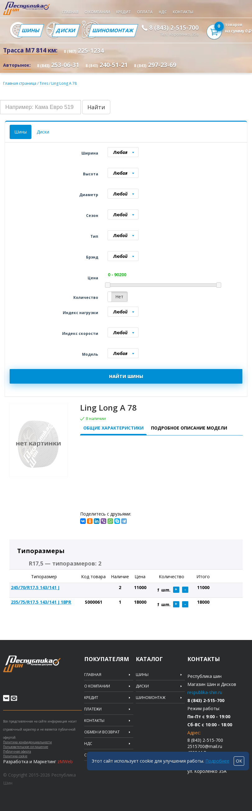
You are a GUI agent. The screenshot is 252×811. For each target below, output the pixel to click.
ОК (239, 761)
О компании (97, 12)
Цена (93, 278)
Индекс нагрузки (80, 312)
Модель (90, 354)
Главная (70, 12)
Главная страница (19, 83)
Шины (30, 30)
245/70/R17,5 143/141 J (35, 587)
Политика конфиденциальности (27, 742)
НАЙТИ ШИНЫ (126, 376)
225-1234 (84, 50)
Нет (119, 297)
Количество (85, 297)
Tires (44, 83)
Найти (96, 107)
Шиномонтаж (113, 30)
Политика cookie (15, 756)
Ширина (89, 153)
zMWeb (65, 761)
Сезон (92, 215)
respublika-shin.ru (204, 692)
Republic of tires (44, 667)
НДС (163, 12)
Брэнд (92, 257)
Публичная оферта (17, 751)
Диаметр (88, 194)
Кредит (123, 12)
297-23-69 (155, 65)
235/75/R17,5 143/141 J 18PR (41, 602)
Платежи (93, 709)
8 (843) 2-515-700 (174, 28)
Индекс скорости (80, 333)
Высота (90, 174)
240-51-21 (106, 65)
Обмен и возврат (102, 732)
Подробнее (217, 761)
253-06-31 (58, 65)
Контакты (183, 12)
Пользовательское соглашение (25, 746)
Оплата (145, 12)
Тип (94, 236)
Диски (66, 30)
